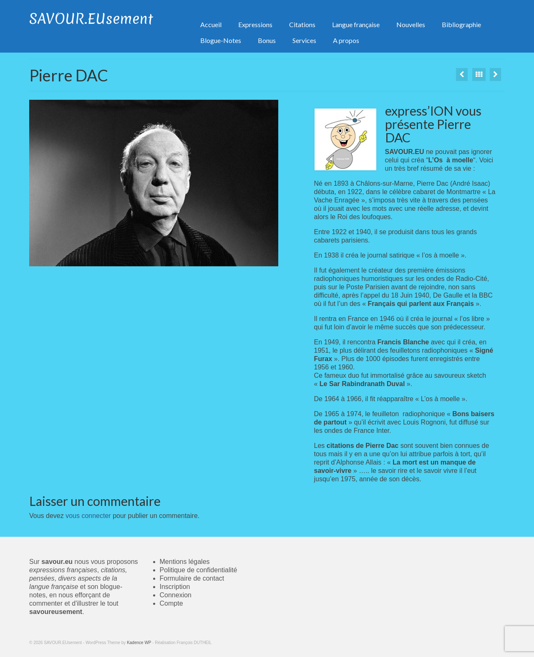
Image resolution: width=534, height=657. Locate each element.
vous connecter (88, 515)
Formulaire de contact (192, 578)
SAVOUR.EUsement (91, 18)
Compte (171, 603)
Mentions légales (185, 561)
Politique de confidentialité (198, 570)
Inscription (175, 586)
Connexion (176, 595)
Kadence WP (139, 642)
